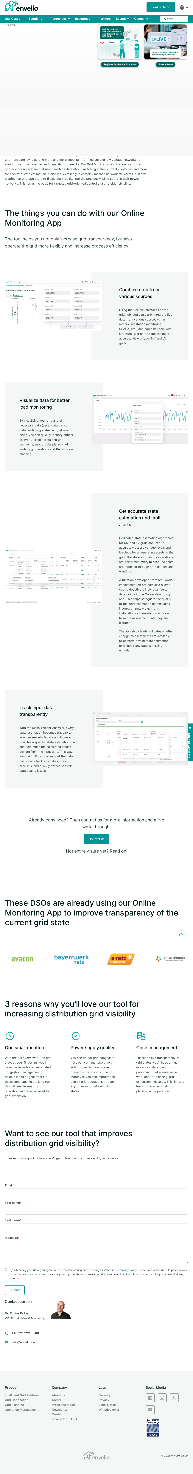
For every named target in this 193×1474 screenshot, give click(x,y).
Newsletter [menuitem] (59, 1409)
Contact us (97, 839)
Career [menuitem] (56, 1400)
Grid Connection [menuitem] (16, 1400)
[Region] (184, 7)
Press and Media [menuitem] (64, 1405)
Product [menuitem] (11, 1387)
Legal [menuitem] (103, 1387)
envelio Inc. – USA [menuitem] (64, 1419)
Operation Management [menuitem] (22, 1409)
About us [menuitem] (58, 1395)
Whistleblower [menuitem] (109, 1409)
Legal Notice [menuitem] (107, 1405)
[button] (181, 934)
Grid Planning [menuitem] (14, 1405)
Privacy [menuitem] (104, 1400)
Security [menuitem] (104, 1395)
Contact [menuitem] (57, 1414)
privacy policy (128, 1270)
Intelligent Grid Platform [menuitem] (22, 1395)
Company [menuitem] (59, 1387)
